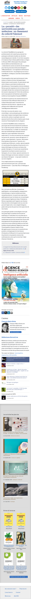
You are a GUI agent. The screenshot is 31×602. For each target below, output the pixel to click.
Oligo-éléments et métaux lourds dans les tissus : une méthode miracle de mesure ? (17, 377)
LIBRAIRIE (11, 18)
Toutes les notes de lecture (18, 577)
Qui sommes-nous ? (10, 589)
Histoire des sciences (15, 435)
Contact (18, 592)
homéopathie (19, 353)
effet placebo (13, 355)
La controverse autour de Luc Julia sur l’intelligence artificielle (13, 476)
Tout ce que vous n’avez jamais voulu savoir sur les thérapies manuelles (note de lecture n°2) (9, 568)
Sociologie (12, 501)
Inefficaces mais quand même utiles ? (16, 358)
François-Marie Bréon (9, 321)
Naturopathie (9, 526)
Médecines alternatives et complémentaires (9, 546)
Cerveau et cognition (15, 457)
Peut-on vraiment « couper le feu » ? (15, 363)
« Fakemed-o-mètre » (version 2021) (14, 252)
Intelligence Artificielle (17, 479)
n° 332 (12, 262)
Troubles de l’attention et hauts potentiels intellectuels (14, 454)
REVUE (21, 16)
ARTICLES (14, 16)
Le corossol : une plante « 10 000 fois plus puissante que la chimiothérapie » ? (17, 389)
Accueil (5, 22)
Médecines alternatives (21, 36)
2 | (3, 252)
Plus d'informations (15, 332)
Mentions (8, 596)
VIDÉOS (17, 18)
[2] (8, 135)
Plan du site (23, 589)
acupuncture (5, 355)
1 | (3, 247)
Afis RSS (16, 596)
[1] (11, 62)
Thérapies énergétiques (12, 382)
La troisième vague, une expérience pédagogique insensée (12, 498)
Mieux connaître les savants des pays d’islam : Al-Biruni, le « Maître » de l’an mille (15, 432)
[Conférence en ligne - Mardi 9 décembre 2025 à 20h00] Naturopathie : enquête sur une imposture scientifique (17, 371)
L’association (5, 16)
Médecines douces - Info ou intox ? (21, 546)
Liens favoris (9, 592)
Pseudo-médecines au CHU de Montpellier (17, 396)
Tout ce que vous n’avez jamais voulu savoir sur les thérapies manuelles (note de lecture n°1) (21, 568)
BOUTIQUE (27, 16)
